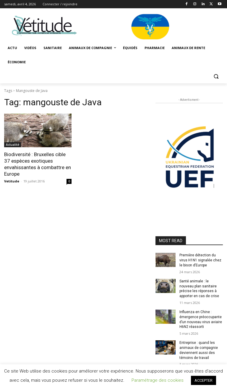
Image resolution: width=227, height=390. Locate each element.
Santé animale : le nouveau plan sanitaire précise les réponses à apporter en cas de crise (199, 288)
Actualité (12, 145)
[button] (216, 76)
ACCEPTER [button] (203, 380)
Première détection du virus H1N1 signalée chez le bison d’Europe (200, 260)
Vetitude (11, 181)
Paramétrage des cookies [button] (158, 380)
